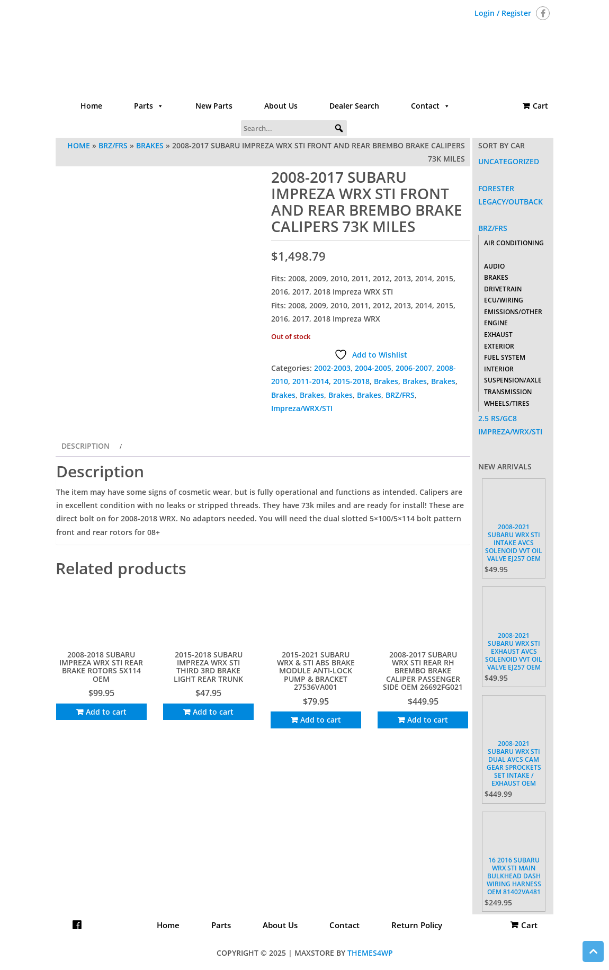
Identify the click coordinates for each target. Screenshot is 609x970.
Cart (540, 106)
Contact (430, 106)
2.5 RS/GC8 (497, 418)
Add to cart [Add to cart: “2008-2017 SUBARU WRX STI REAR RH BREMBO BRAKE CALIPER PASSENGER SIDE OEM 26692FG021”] (427, 720)
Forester (496, 188)
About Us (281, 106)
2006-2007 (414, 368)
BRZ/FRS (113, 145)
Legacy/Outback (510, 202)
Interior (499, 368)
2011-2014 (310, 381)
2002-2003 (332, 368)
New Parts (213, 106)
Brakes (150, 145)
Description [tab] (85, 446)
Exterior (499, 346)
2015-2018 (351, 381)
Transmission (508, 391)
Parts (149, 106)
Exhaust (498, 334)
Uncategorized (508, 161)
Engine (496, 322)
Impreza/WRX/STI (302, 408)
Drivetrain (503, 288)
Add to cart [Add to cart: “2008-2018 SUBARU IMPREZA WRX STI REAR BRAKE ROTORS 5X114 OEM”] (106, 712)
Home (91, 106)
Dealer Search (354, 106)
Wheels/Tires (507, 403)
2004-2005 (373, 368)
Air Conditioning (514, 242)
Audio (494, 266)
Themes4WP (370, 953)
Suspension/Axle (513, 380)
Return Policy (416, 925)
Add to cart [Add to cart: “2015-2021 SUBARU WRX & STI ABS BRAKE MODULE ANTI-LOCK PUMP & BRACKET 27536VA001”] (320, 720)
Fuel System (504, 357)
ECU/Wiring (503, 300)
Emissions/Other (513, 311)
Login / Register (502, 13)
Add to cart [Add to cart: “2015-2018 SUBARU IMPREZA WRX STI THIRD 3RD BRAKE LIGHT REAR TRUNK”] (213, 712)
